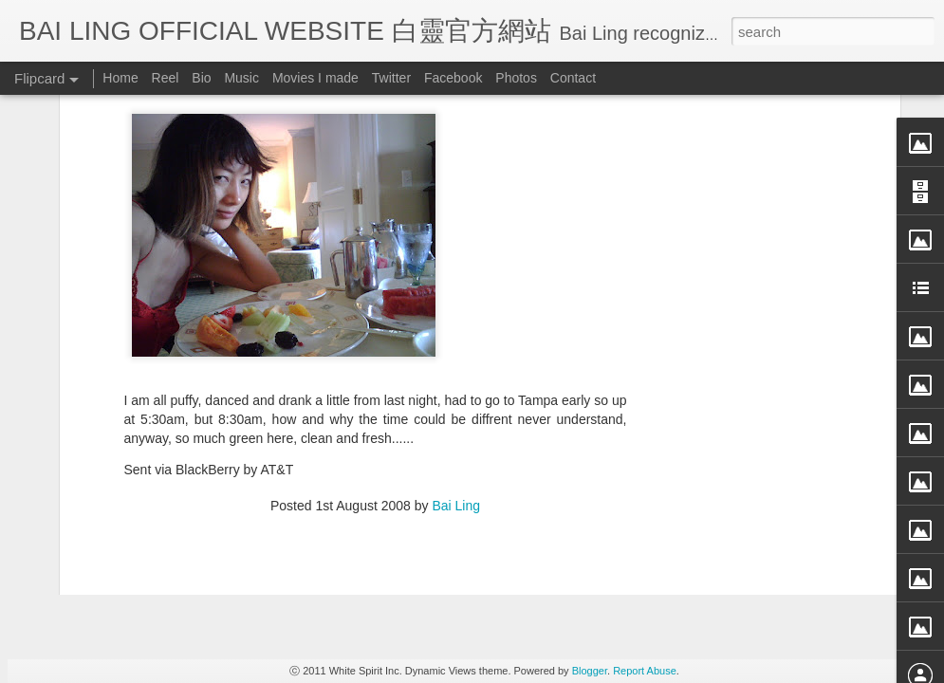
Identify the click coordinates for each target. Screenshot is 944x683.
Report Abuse (644, 670)
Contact (573, 77)
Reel (165, 77)
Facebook (453, 77)
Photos (516, 77)
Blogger (589, 670)
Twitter (391, 77)
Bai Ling (456, 262)
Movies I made (315, 77)
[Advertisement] (375, 385)
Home (120, 77)
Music (241, 77)
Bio (201, 77)
